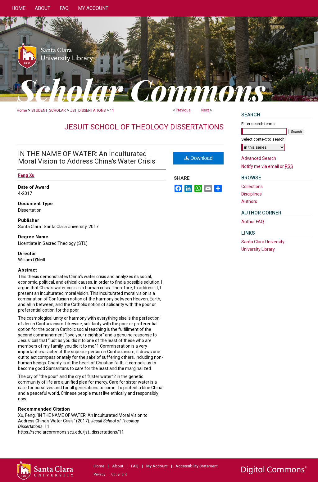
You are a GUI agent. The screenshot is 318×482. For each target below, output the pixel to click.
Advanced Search (258, 158)
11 (112, 110)
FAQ (135, 466)
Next (205, 110)
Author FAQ (252, 221)
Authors (249, 201)
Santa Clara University (262, 241)
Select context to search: (263, 139)
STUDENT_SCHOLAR (48, 110)
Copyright (119, 474)
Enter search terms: (258, 123)
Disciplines (251, 193)
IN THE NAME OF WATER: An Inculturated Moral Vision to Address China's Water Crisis (86, 157)
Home (22, 110)
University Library (258, 249)
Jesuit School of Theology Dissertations (144, 127)
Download (198, 158)
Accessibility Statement (196, 466)
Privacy (99, 474)
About (117, 466)
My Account (157, 466)
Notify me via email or (267, 166)
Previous (183, 110)
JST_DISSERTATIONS (88, 110)
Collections (252, 186)
